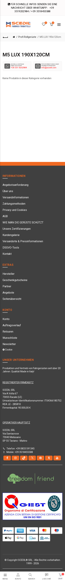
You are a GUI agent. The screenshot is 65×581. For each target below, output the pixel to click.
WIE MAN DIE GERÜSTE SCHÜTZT (23, 222)
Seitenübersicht (12, 298)
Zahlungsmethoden (14, 203)
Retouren (8, 331)
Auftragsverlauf (12, 325)
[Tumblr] (49, 458)
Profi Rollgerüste (27, 37)
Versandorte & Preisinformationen (23, 241)
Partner (7, 286)
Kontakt (7, 253)
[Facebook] (7, 458)
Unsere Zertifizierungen (17, 228)
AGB (5, 216)
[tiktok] (24, 458)
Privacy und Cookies (15, 210)
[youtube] (57, 458)
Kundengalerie (11, 235)
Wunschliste (10, 337)
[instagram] (15, 458)
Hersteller (8, 273)
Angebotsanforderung (15, 184)
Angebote (8, 292)
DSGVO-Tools (11, 247)
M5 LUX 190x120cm (50, 37)
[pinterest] (40, 458)
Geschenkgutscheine (15, 280)
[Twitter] (32, 458)
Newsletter (9, 344)
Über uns (8, 191)
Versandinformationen (16, 197)
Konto (6, 319)
